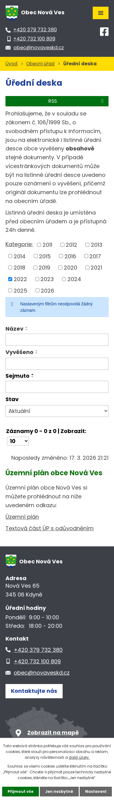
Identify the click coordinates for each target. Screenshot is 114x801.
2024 (74, 279)
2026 (47, 290)
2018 (19, 267)
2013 (96, 245)
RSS (76, 101)
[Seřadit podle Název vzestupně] (26, 327)
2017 (95, 256)
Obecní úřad (40, 63)
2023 (47, 279)
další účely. (79, 757)
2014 (20, 256)
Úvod (11, 63)
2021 (96, 267)
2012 (71, 245)
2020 (70, 267)
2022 (20, 279)
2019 (44, 267)
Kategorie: (19, 244)
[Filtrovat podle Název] (57, 340)
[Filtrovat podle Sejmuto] (57, 387)
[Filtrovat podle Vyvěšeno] (57, 364)
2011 (47, 245)
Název (14, 328)
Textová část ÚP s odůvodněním (49, 528)
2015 (45, 256)
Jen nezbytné (59, 791)
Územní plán (22, 517)
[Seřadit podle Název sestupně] (26, 329)
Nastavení (95, 791)
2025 (20, 290)
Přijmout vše (20, 791)
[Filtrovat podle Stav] (57, 411)
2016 (70, 256)
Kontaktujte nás (34, 691)
